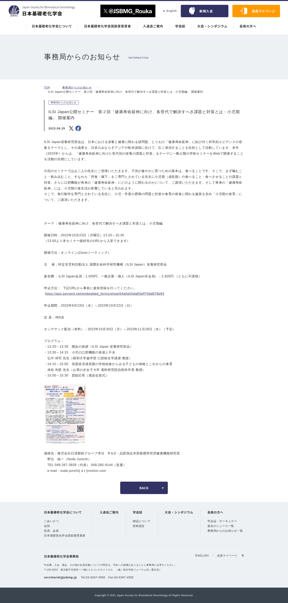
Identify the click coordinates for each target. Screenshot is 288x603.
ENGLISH (202, 556)
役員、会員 (51, 531)
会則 (47, 526)
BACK (144, 487)
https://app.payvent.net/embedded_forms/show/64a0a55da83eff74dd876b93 (108, 293)
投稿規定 (139, 526)
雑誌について (142, 521)
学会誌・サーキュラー (222, 521)
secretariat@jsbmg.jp (60, 577)
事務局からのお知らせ (76, 88)
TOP (47, 88)
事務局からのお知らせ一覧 (225, 531)
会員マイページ (263, 11)
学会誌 (180, 26)
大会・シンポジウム (212, 26)
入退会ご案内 (153, 26)
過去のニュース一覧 (220, 526)
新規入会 (206, 11)
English (172, 11)
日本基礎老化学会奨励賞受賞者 (107, 26)
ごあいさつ (51, 521)
